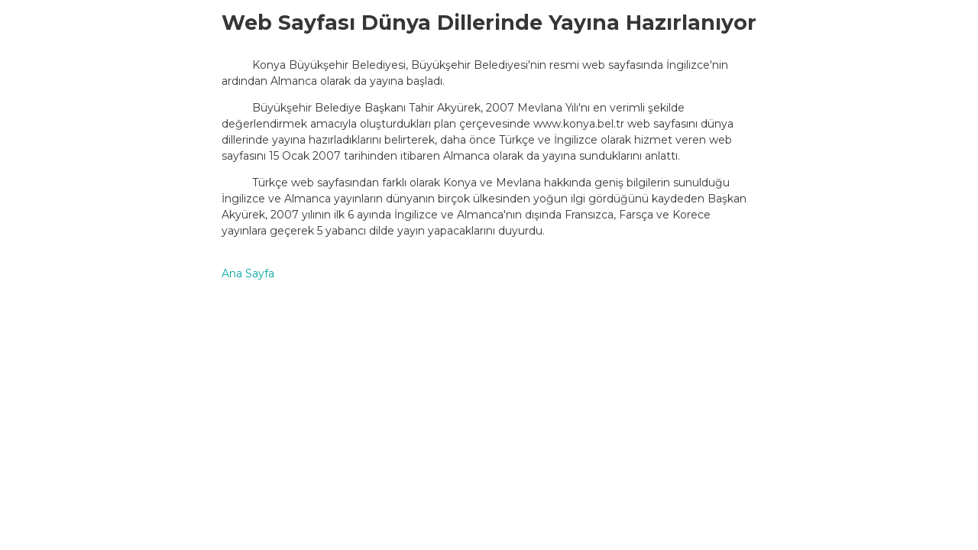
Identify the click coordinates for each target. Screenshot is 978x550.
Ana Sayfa (248, 273)
